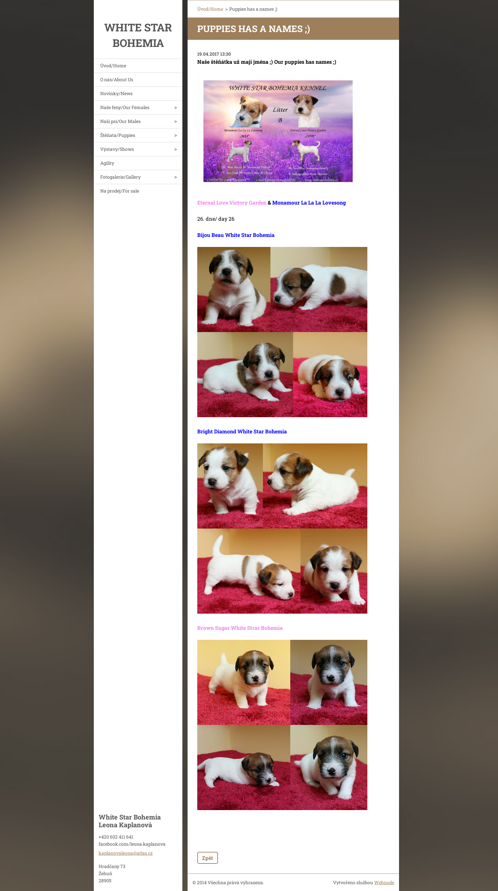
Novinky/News (116, 93)
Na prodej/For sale (119, 191)
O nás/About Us (116, 79)
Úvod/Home (113, 65)
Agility (107, 163)
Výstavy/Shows (117, 149)
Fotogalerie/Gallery (120, 177)
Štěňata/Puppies (117, 135)
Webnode (384, 882)
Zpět (207, 857)
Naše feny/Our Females (124, 107)
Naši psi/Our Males (120, 121)
